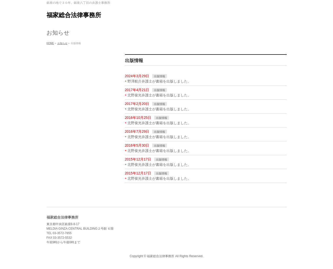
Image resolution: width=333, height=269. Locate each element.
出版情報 (159, 76)
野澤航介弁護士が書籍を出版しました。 (159, 81)
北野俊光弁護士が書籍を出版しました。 (159, 95)
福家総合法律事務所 (74, 15)
